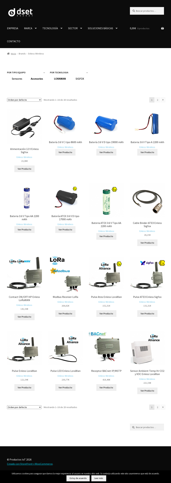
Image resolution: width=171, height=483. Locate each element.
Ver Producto (24, 168)
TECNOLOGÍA (50, 28)
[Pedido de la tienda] (24, 100)
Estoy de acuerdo (78, 478)
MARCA (28, 28)
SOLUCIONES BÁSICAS (100, 28)
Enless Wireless (24, 157)
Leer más (98, 478)
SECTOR (73, 28)
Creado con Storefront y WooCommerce (30, 463)
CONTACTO (13, 41)
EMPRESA (12, 28)
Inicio (13, 53)
